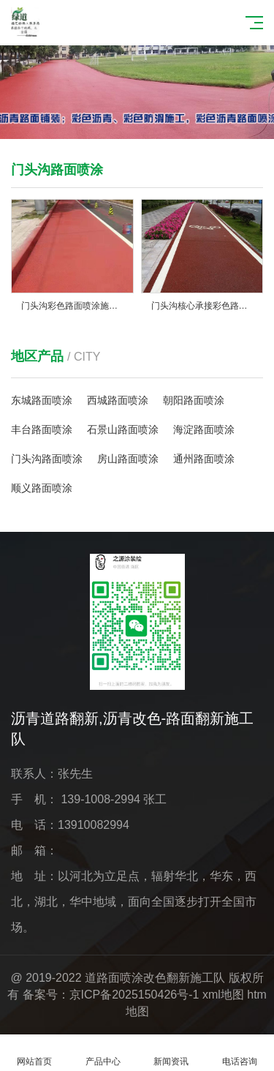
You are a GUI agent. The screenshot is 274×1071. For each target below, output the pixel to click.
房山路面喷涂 (128, 459)
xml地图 (223, 994)
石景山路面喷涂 (123, 429)
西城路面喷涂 (117, 400)
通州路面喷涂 (204, 459)
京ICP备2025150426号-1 (134, 994)
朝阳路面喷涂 (193, 400)
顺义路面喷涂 (41, 488)
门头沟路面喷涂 (47, 459)
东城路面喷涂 (41, 400)
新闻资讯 (171, 1053)
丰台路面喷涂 (41, 429)
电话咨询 (239, 1053)
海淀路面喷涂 (204, 429)
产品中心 (103, 1053)
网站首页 (34, 1053)
